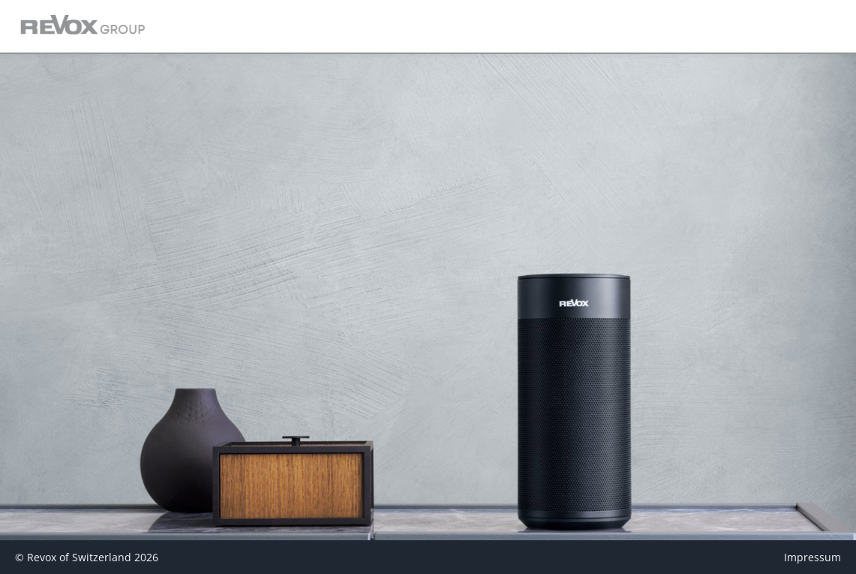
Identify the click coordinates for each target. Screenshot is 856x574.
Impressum (812, 557)
